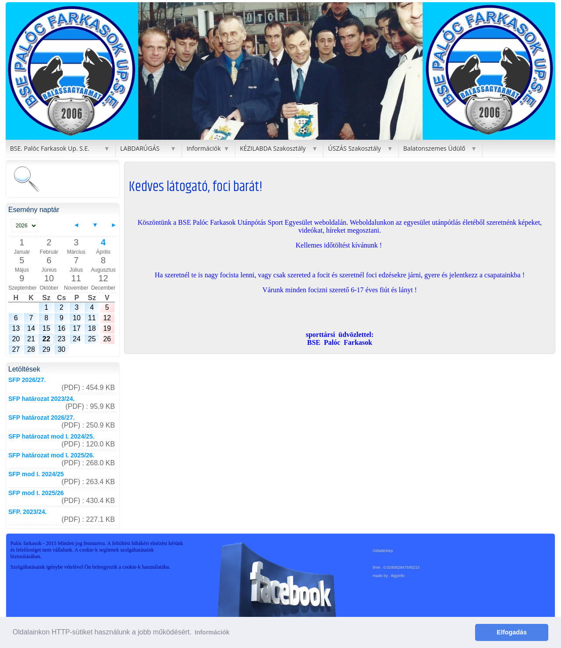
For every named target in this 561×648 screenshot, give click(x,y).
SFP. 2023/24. (27, 511)
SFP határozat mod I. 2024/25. (51, 436)
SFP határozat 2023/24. (41, 398)
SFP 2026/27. (27, 379)
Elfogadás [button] (512, 632)
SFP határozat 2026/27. (41, 417)
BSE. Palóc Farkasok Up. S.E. (49, 148)
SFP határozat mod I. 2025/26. (51, 455)
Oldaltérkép (383, 551)
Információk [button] (212, 632)
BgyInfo (398, 576)
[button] (14, 71)
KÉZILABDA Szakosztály (272, 148)
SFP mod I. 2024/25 (36, 474)
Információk (204, 148)
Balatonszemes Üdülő (434, 148)
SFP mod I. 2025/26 (36, 492)
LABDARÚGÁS (140, 148)
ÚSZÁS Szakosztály (354, 148)
